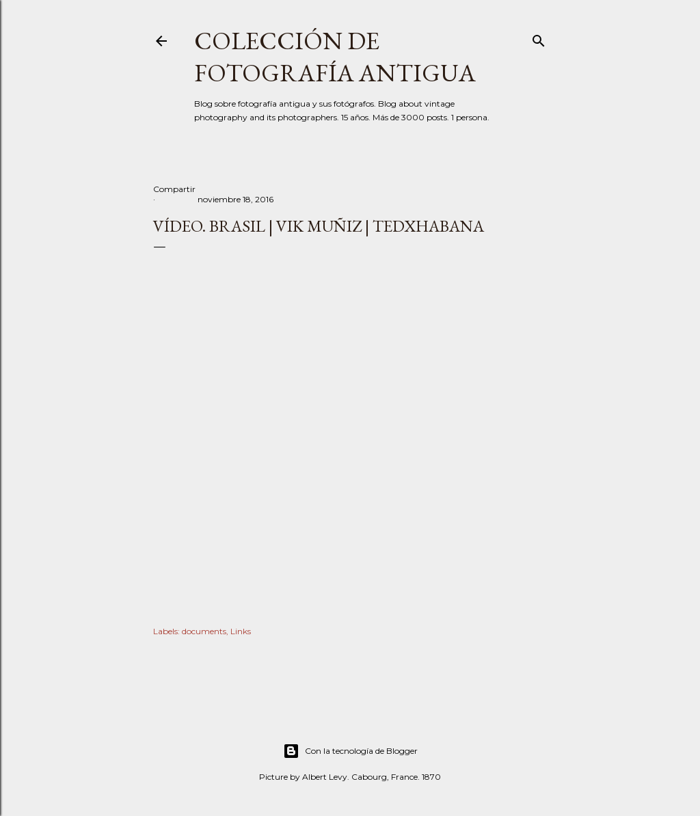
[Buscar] (538, 38)
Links (240, 631)
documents (204, 631)
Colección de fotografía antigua (335, 57)
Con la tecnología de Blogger (350, 751)
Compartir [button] (174, 189)
